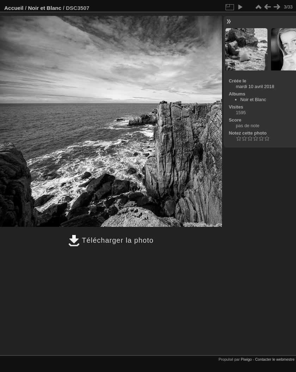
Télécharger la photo (111, 240)
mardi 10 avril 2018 (255, 86)
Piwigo (246, 359)
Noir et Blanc (44, 8)
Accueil (14, 8)
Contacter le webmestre (275, 359)
